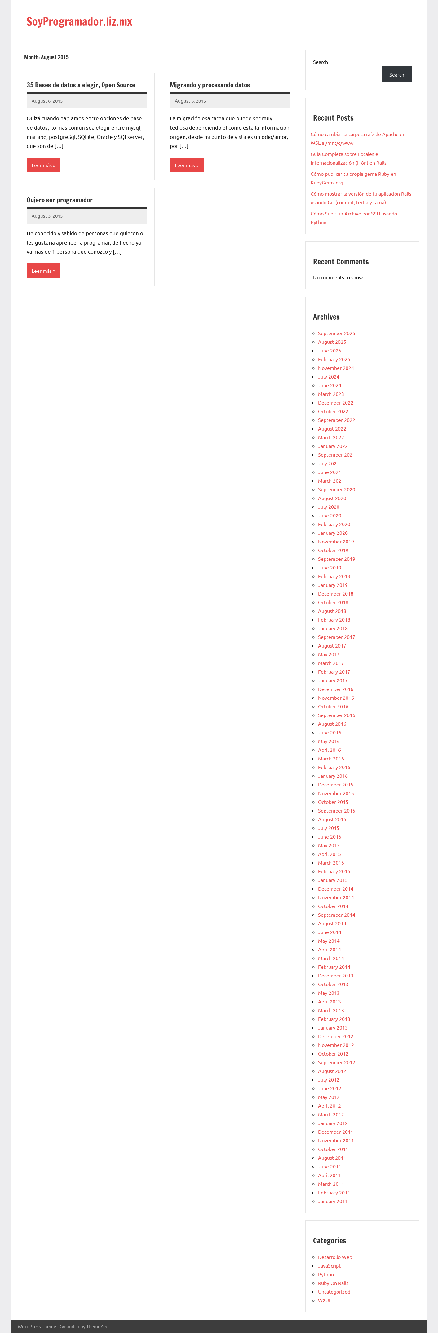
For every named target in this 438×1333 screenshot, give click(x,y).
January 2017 (333, 680)
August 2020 (332, 498)
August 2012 (332, 1071)
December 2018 (335, 593)
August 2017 (332, 645)
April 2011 (329, 1175)
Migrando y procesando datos (211, 85)
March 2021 (331, 480)
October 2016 (333, 706)
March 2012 (331, 1114)
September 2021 (336, 454)
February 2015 (334, 871)
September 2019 (336, 559)
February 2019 (334, 576)
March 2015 (331, 862)
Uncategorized (334, 1291)
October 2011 (333, 1149)
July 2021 (328, 463)
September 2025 (336, 333)
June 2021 (329, 472)
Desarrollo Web (335, 1257)
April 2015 (329, 854)
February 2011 (334, 1192)
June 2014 (329, 932)
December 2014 (335, 888)
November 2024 (336, 368)
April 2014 (329, 949)
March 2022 (331, 437)
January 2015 (333, 880)
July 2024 (328, 376)
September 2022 (336, 420)
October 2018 (333, 602)
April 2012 (329, 1105)
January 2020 (333, 532)
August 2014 (332, 923)
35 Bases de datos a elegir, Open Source (82, 85)
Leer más (42, 165)
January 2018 (333, 628)
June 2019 (329, 567)
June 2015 (329, 836)
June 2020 (329, 515)
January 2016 (333, 776)
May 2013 (329, 993)
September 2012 (336, 1062)
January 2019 (333, 585)
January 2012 (333, 1123)
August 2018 (332, 611)
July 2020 (328, 506)
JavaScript (329, 1265)
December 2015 (335, 784)
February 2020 (334, 524)
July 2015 (328, 828)
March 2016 (331, 758)
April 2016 (329, 749)
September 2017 (336, 637)
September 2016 (336, 715)
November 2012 (336, 1045)
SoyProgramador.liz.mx (85, 21)
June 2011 (329, 1166)
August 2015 (332, 819)
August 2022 (332, 428)
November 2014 (336, 897)
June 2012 (329, 1088)
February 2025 (334, 359)
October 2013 (333, 984)
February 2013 (334, 1019)
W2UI (324, 1300)
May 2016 (329, 741)
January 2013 (333, 1027)
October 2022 (333, 411)
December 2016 (335, 689)
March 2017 (331, 663)
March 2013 (331, 1010)
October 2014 (333, 906)
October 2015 (333, 802)
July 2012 (328, 1079)
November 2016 (336, 697)
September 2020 (336, 489)
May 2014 (329, 940)
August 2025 (332, 342)
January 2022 (333, 446)
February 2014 (334, 966)
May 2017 (329, 654)
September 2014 (336, 914)
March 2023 (331, 394)
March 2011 (331, 1183)
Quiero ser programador (60, 200)
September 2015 (336, 810)
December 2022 (335, 402)
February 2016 (334, 767)
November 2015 (336, 793)
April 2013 (329, 1001)
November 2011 (336, 1140)
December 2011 (335, 1131)
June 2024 (329, 385)
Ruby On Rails (333, 1283)
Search (320, 62)
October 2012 (333, 1053)
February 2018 (334, 619)
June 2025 (329, 350)
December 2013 (335, 975)
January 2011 (333, 1201)
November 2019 (336, 541)
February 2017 (334, 671)
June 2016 (329, 732)
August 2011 (332, 1157)
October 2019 (333, 550)
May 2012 (329, 1097)
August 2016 (332, 723)
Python (326, 1274)
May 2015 (329, 845)
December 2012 (335, 1036)
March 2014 (331, 958)
